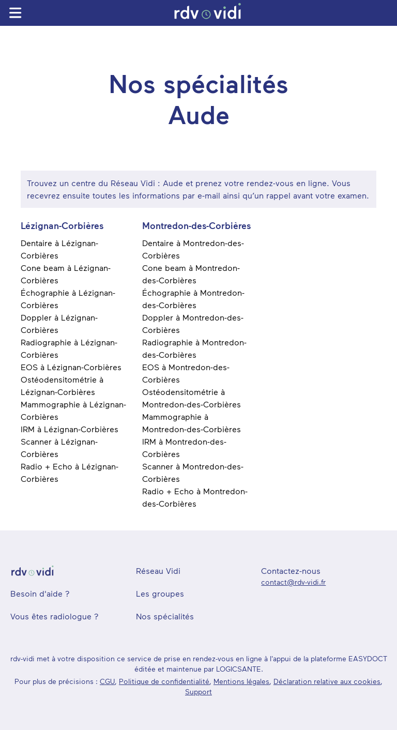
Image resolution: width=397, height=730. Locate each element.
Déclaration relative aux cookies (326, 681)
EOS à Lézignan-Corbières (71, 367)
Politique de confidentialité (164, 681)
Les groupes (160, 593)
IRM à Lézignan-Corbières (69, 429)
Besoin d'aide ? (40, 593)
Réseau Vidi (158, 570)
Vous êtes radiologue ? (54, 616)
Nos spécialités (165, 616)
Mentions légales (241, 681)
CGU (107, 681)
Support (198, 691)
